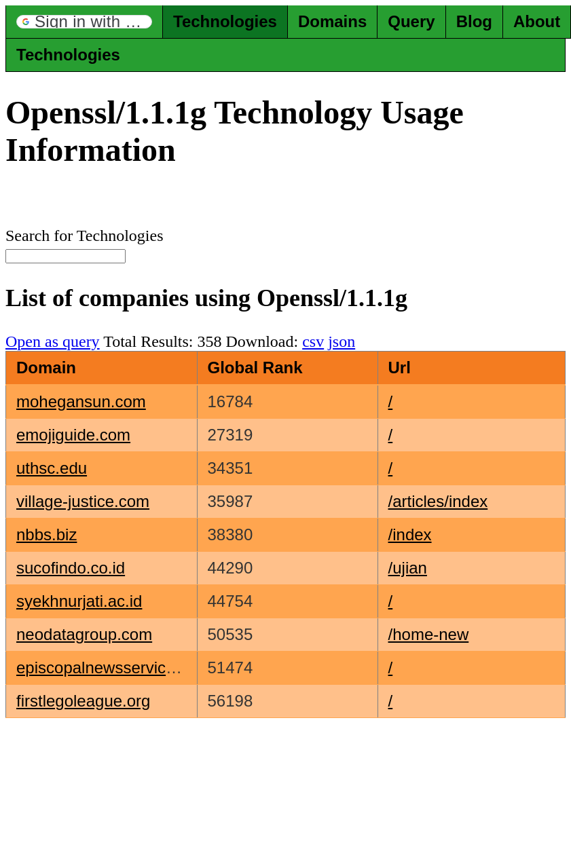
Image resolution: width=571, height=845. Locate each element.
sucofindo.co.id (70, 568)
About (536, 21)
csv (313, 341)
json (341, 341)
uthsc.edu (51, 468)
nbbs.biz (46, 534)
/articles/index (438, 501)
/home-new (428, 634)
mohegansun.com (81, 401)
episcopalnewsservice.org (109, 667)
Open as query (52, 341)
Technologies (225, 21)
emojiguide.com (73, 435)
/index (410, 534)
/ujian (407, 568)
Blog (474, 21)
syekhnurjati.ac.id (79, 601)
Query (411, 21)
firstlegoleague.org (83, 701)
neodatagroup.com (84, 634)
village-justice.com (82, 501)
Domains (332, 21)
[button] (84, 22)
